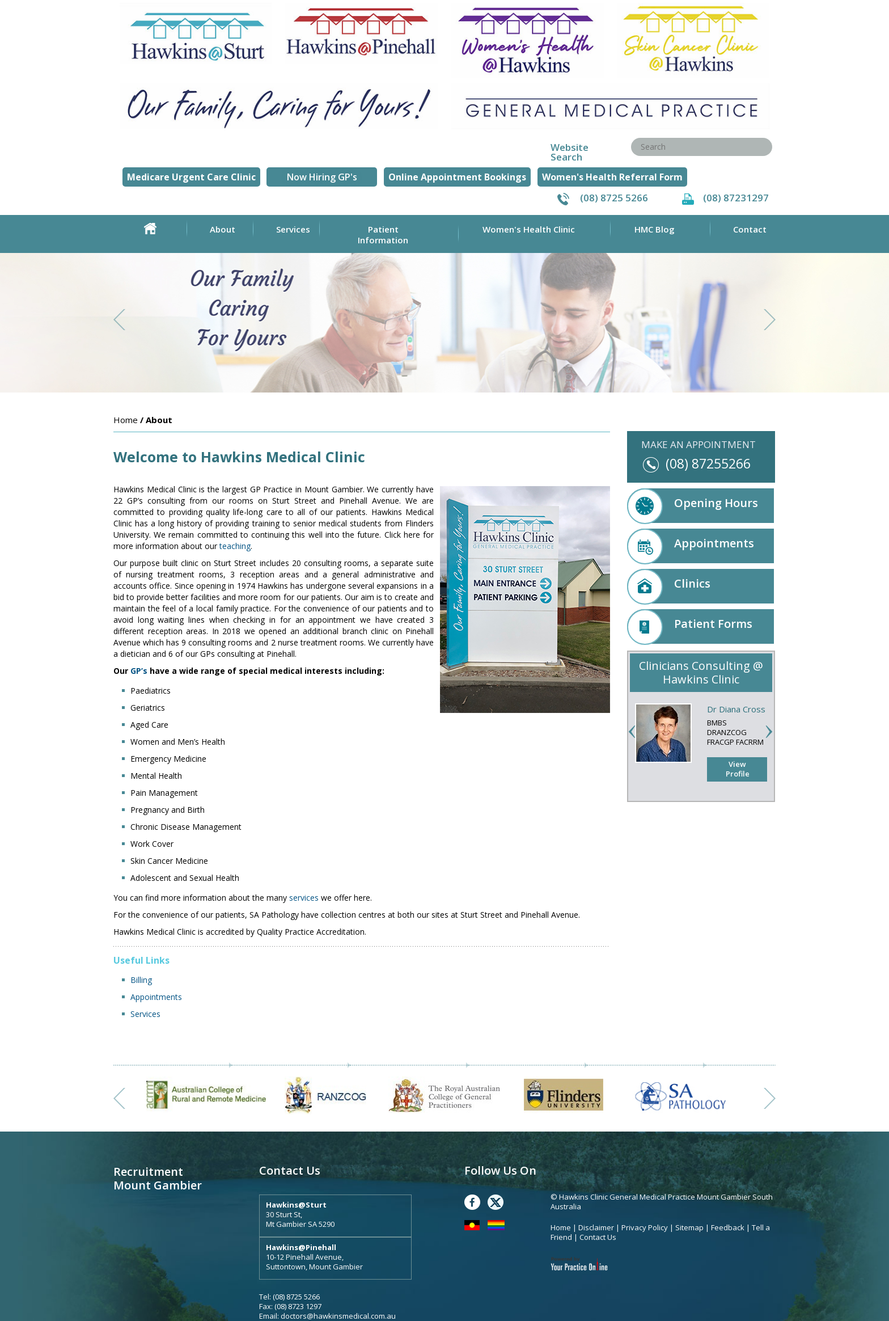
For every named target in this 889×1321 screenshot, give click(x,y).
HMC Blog (654, 229)
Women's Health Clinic (528, 229)
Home (150, 228)
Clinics (668, 586)
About (222, 229)
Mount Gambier (157, 1185)
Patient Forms (689, 626)
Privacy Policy (645, 1227)
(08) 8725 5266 (614, 197)
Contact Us (597, 1237)
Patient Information (383, 234)
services (304, 897)
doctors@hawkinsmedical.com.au (338, 1316)
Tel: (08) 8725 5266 (289, 1297)
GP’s (138, 670)
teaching (235, 546)
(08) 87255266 (708, 463)
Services (293, 229)
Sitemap (689, 1227)
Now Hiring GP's (322, 177)
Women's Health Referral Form (612, 177)
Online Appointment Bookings (457, 177)
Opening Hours (692, 505)
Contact (750, 229)
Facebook (472, 1202)
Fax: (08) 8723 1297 (290, 1306)
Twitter (495, 1202)
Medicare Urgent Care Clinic (191, 177)
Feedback (727, 1227)
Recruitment (148, 1171)
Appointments (156, 996)
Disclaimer (596, 1227)
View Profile (738, 769)
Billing (141, 979)
